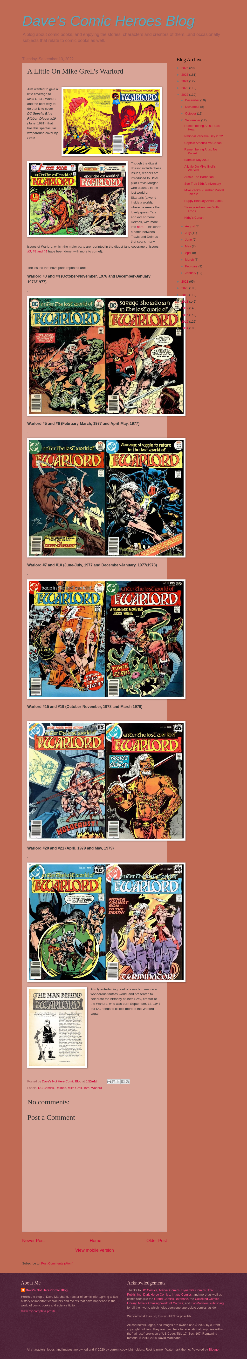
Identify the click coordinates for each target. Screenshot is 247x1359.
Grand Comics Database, (171, 1299)
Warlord (96, 1088)
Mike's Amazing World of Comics (160, 1303)
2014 (185, 328)
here (140, 227)
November (192, 107)
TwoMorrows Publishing (207, 1303)
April (188, 253)
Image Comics (182, 1294)
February (191, 266)
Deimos (60, 1088)
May (188, 246)
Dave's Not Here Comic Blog (47, 1290)
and (39, 251)
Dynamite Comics (193, 1290)
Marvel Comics (169, 1290)
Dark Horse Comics (156, 1294)
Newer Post (33, 1240)
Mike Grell (75, 1088)
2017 (185, 308)
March (189, 259)
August (190, 226)
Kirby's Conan (194, 217)
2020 (185, 288)
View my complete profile (38, 1311)
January (191, 273)
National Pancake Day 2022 (203, 136)
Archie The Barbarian (198, 177)
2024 (185, 81)
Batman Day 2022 (196, 160)
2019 (185, 295)
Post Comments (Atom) (57, 1263)
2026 (185, 68)
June (189, 239)
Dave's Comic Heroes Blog (108, 21)
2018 (185, 301)
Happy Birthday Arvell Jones (203, 201)
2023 (185, 88)
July (188, 233)
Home (95, 1240)
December (192, 100)
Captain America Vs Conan (203, 143)
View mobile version (94, 1250)
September (193, 120)
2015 (185, 321)
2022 (185, 94)
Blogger (214, 1349)
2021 (185, 281)
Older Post (156, 1240)
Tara (86, 1088)
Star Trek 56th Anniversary (202, 183)
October (191, 113)
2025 (185, 74)
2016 (185, 315)
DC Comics (46, 1088)
